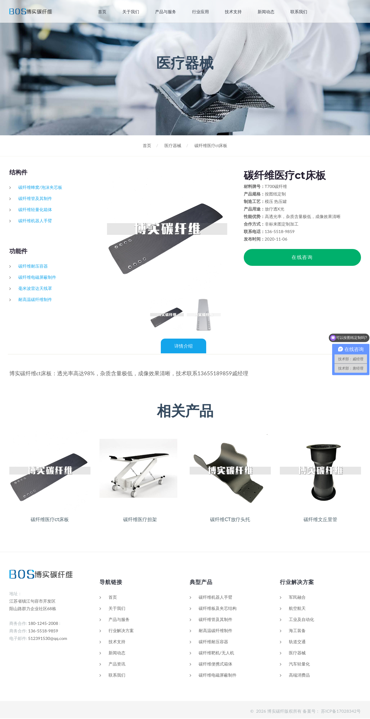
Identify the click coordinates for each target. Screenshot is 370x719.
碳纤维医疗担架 (140, 520)
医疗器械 (172, 145)
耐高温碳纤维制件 (35, 299)
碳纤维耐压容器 (33, 266)
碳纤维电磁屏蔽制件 (37, 277)
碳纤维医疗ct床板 (211, 145)
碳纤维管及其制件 (35, 198)
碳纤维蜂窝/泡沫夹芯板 (40, 187)
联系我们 (298, 11)
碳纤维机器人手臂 (35, 220)
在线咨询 (302, 257)
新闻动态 (266, 11)
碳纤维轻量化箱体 (35, 209)
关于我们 (130, 11)
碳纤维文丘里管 (320, 520)
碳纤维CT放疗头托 (230, 520)
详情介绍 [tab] (183, 347)
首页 (102, 11)
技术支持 (233, 11)
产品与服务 (165, 11)
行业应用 (200, 11)
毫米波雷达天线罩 (35, 288)
